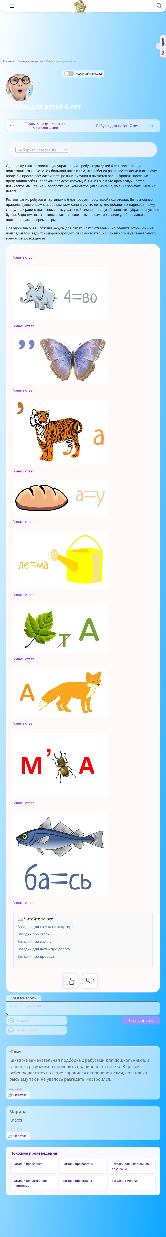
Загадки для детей (30, 61)
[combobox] (41, 150)
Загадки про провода (36, 956)
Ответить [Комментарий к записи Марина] (20, 1136)
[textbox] (42, 150)
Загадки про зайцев (28, 1164)
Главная (8, 61)
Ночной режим (88, 73)
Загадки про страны (35, 934)
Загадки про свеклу (35, 941)
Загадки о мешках (125, 1181)
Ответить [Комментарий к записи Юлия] (20, 1095)
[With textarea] (83, 1008)
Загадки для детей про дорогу (44, 949)
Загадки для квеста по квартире (45, 926)
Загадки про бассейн (78, 1164)
